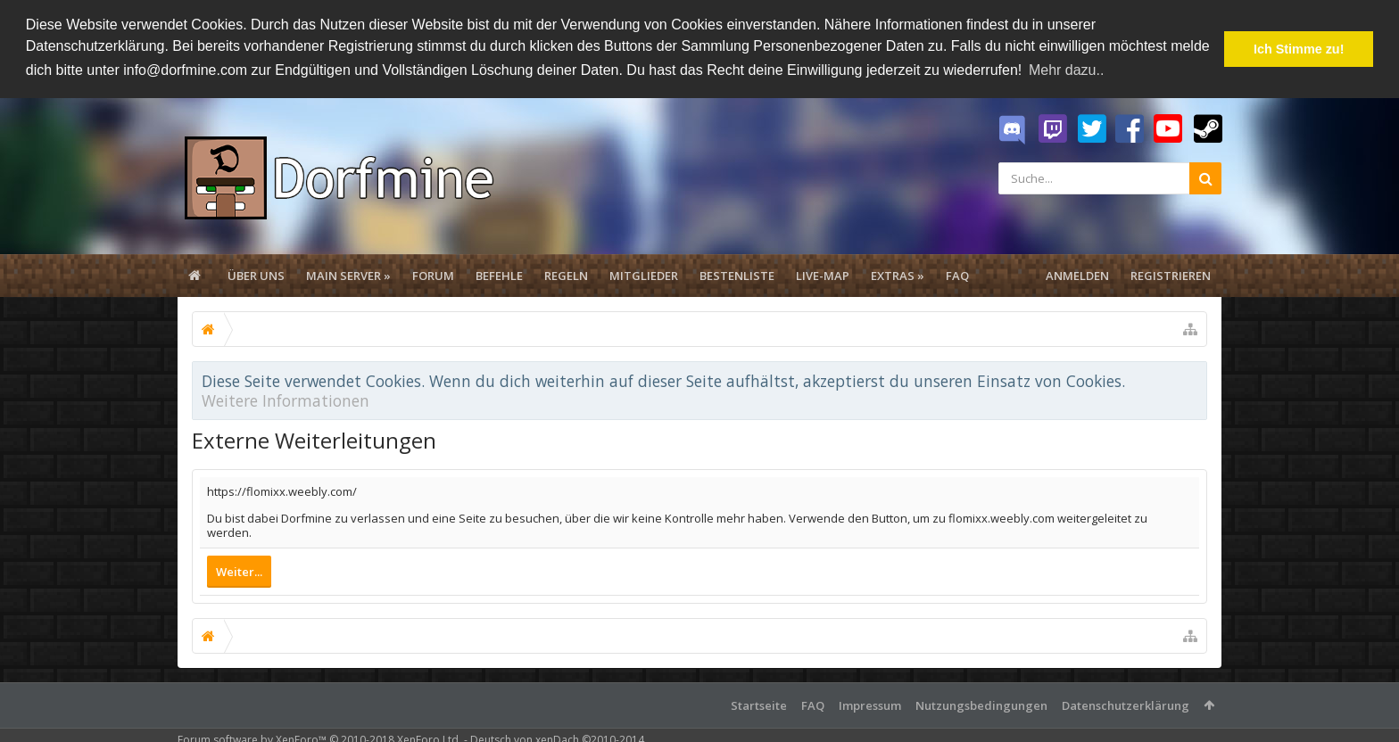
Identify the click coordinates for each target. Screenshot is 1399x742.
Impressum (870, 705)
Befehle (499, 275)
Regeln (566, 275)
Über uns (256, 275)
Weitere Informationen (285, 399)
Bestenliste (737, 275)
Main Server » (348, 275)
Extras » (897, 275)
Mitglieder (643, 275)
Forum (433, 275)
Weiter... (239, 571)
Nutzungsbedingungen (981, 705)
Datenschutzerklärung (1125, 705)
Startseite (759, 705)
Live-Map (822, 275)
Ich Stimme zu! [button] (1299, 49)
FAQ (957, 275)
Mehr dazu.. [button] (1066, 70)
